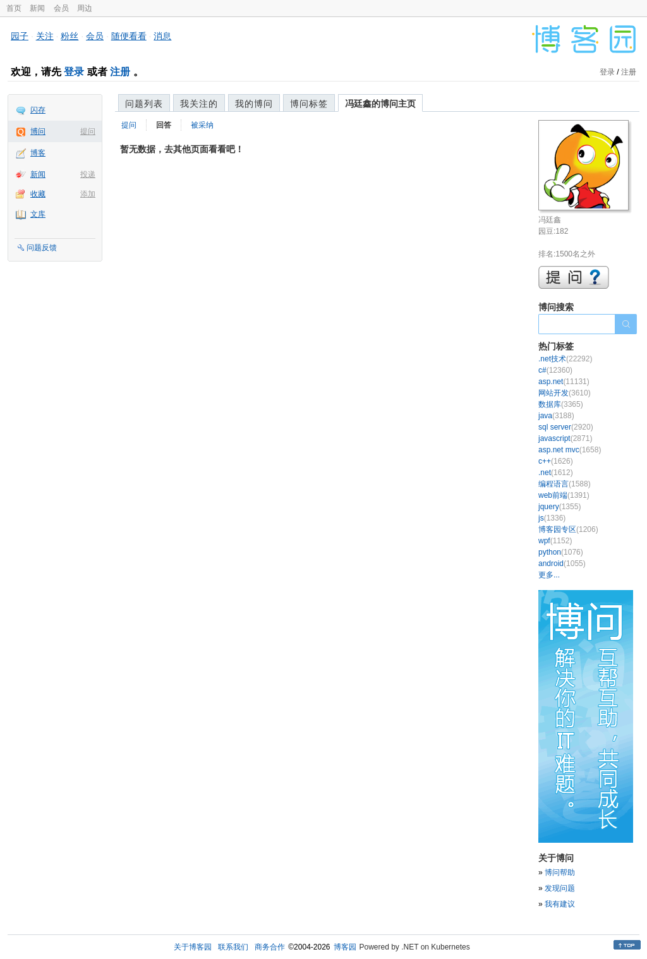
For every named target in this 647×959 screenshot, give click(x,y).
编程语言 (564, 484)
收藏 (37, 194)
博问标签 (309, 104)
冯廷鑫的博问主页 (380, 104)
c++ (555, 461)
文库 (37, 214)
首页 (13, 8)
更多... (549, 574)
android (562, 563)
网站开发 (564, 393)
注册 (120, 71)
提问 (87, 131)
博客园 (345, 947)
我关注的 (199, 104)
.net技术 (565, 358)
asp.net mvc (569, 449)
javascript (565, 438)
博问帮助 (560, 872)
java (556, 415)
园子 (19, 36)
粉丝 (69, 36)
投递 (87, 174)
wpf (555, 540)
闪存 (37, 110)
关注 (45, 36)
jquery (559, 506)
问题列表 (144, 104)
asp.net (564, 381)
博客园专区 (568, 529)
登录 (74, 71)
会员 (61, 8)
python (560, 552)
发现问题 (560, 888)
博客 (37, 152)
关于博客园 (193, 947)
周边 (84, 8)
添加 (87, 194)
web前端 (564, 495)
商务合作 (270, 947)
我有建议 (560, 904)
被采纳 (202, 125)
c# (555, 370)
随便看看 (129, 36)
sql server (565, 427)
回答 (163, 125)
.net (555, 472)
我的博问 (254, 104)
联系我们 (233, 947)
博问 (37, 131)
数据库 (560, 404)
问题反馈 (42, 247)
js (551, 518)
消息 (162, 36)
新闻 (37, 8)
